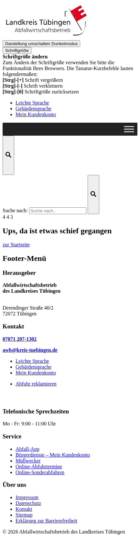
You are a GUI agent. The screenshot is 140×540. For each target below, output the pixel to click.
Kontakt (24, 509)
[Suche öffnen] (8, 155)
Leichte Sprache (32, 102)
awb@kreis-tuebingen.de (30, 350)
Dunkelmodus (41, 43)
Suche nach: (15, 210)
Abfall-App (27, 449)
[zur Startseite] (46, 37)
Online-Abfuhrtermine (39, 466)
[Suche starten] (93, 194)
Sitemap (24, 515)
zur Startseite (16, 244)
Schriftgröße (17, 50)
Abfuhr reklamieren (36, 384)
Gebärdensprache (33, 108)
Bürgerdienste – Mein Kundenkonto (53, 455)
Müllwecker (28, 460)
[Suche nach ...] (57, 210)
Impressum (27, 497)
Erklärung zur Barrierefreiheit (46, 520)
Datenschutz (28, 503)
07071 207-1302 (20, 339)
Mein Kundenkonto (36, 114)
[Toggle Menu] (129, 129)
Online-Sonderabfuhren (40, 472)
